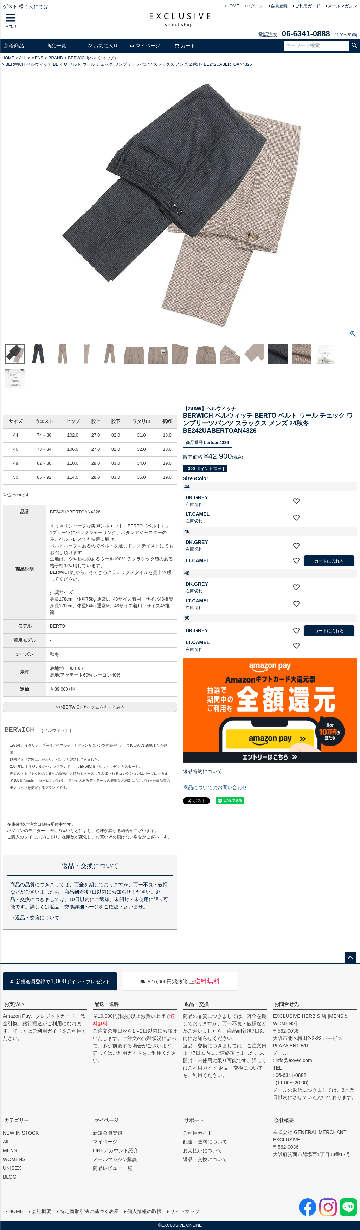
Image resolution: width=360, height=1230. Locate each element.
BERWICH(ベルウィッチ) (92, 58)
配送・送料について (205, 1142)
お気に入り (102, 46)
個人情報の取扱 (144, 1211)
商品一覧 (56, 46)
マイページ (144, 46)
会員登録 (279, 6)
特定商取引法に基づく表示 (89, 1211)
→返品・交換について (34, 917)
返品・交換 (196, 1004)
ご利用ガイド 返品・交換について (225, 1068)
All (5, 1142)
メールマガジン (342, 6)
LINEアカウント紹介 (115, 1150)
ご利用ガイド (307, 6)
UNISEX (12, 1168)
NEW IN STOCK (21, 1133)
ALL (22, 58)
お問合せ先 (286, 1004)
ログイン (254, 6)
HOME (232, 6)
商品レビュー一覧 (112, 1168)
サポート (194, 1120)
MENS (37, 58)
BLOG (10, 1177)
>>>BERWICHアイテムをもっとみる (89, 707)
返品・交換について (205, 1159)
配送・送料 (106, 1004)
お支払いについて (202, 1150)
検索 (354, 46)
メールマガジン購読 (115, 1159)
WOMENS (14, 1159)
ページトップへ (350, 958)
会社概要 (284, 1120)
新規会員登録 (107, 1133)
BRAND (55, 58)
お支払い (14, 1004)
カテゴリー (16, 1120)
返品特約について (202, 771)
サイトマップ (185, 1211)
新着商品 (14, 46)
